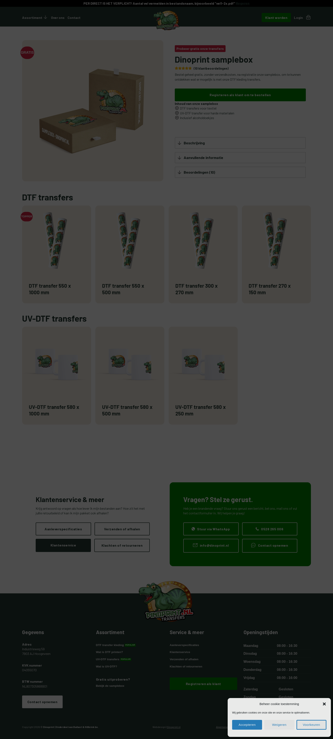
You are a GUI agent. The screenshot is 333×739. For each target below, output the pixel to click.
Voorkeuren (311, 725)
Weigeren (279, 725)
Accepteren (246, 725)
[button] (324, 704)
